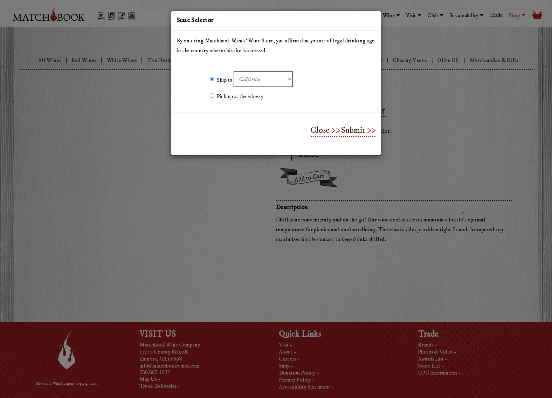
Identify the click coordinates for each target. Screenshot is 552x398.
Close (320, 130)
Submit (353, 130)
